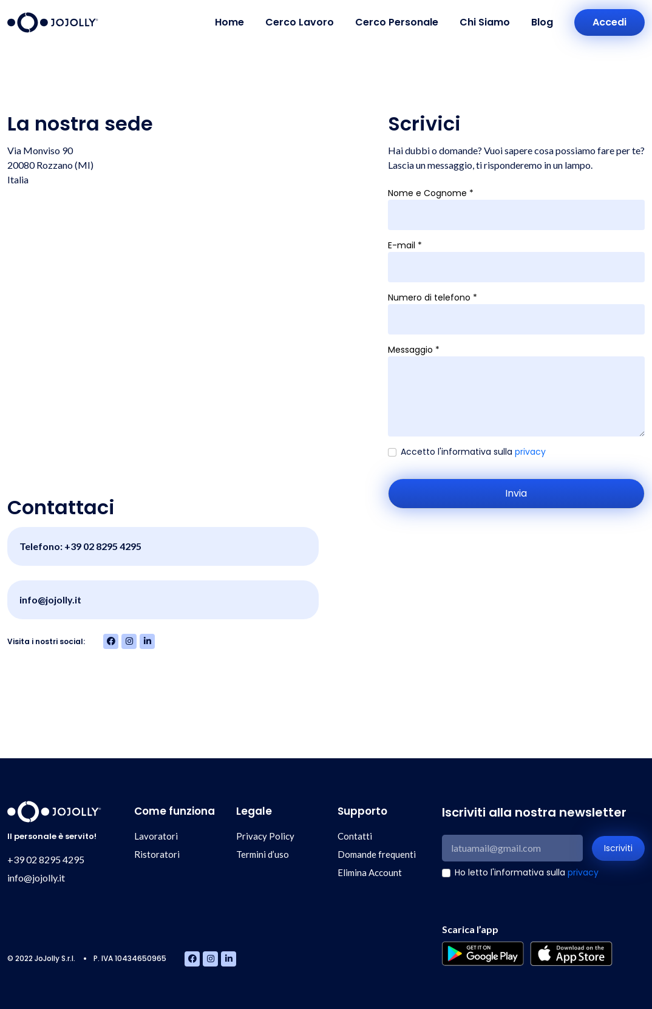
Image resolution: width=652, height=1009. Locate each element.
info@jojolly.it (50, 599)
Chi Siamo (485, 22)
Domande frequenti (377, 854)
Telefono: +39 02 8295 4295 (80, 546)
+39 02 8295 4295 (45, 859)
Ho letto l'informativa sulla (527, 872)
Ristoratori (157, 854)
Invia (516, 493)
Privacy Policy (265, 836)
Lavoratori (156, 836)
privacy (530, 452)
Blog (542, 22)
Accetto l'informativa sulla (473, 452)
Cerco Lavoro (299, 22)
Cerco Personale (396, 22)
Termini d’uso (262, 854)
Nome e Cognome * (431, 193)
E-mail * (405, 245)
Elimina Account (370, 872)
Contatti (355, 836)
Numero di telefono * (432, 297)
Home (229, 22)
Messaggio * (414, 350)
